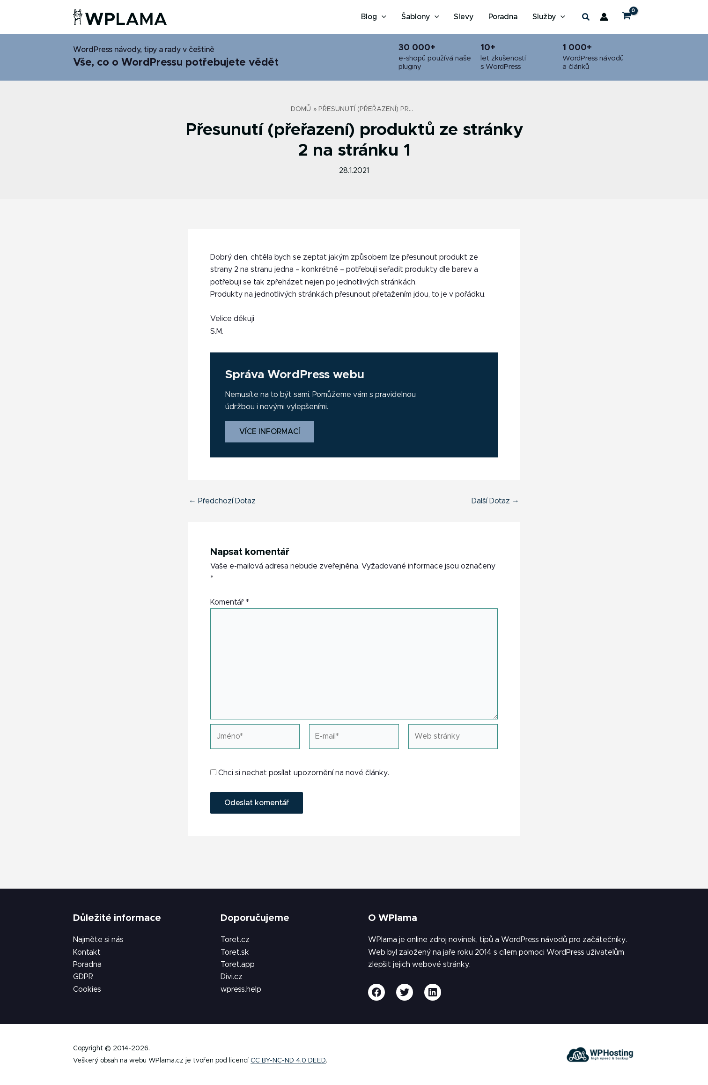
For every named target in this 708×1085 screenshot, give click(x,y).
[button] (381, 17)
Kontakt (87, 952)
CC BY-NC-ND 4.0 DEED (288, 1060)
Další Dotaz (495, 501)
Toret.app (238, 964)
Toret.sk (235, 952)
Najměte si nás (98, 939)
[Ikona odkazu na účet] (604, 17)
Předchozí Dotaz (222, 501)
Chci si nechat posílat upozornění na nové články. (299, 773)
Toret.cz (235, 939)
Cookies (87, 989)
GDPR (83, 976)
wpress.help (241, 989)
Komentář (229, 602)
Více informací (269, 431)
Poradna (87, 964)
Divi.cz (232, 976)
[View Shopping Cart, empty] (626, 17)
